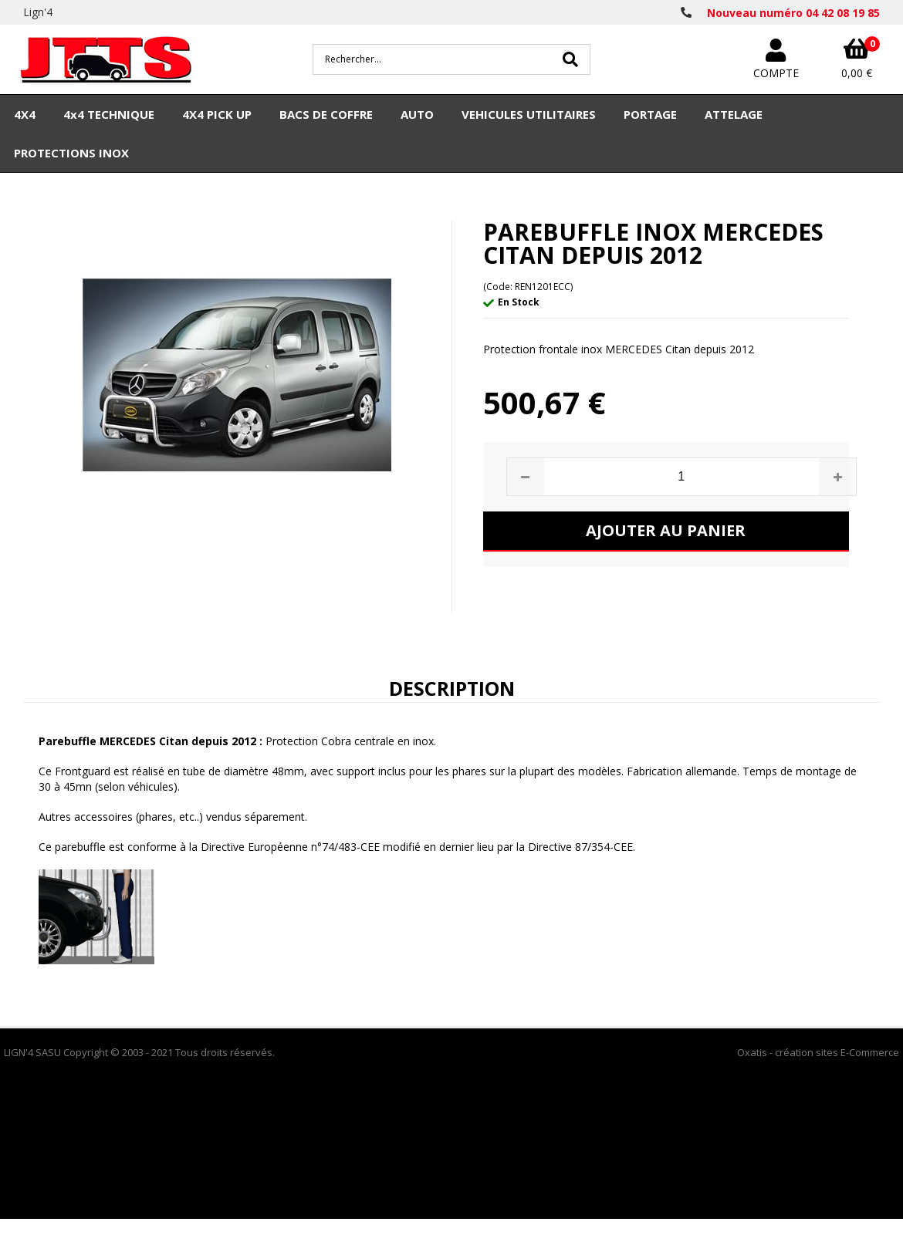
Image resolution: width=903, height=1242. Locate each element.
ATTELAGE (734, 114)
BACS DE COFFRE (326, 114)
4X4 (25, 114)
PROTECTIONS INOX (71, 152)
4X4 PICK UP (217, 114)
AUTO (417, 114)
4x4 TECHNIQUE (108, 114)
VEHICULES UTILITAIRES (529, 114)
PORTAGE (650, 114)
